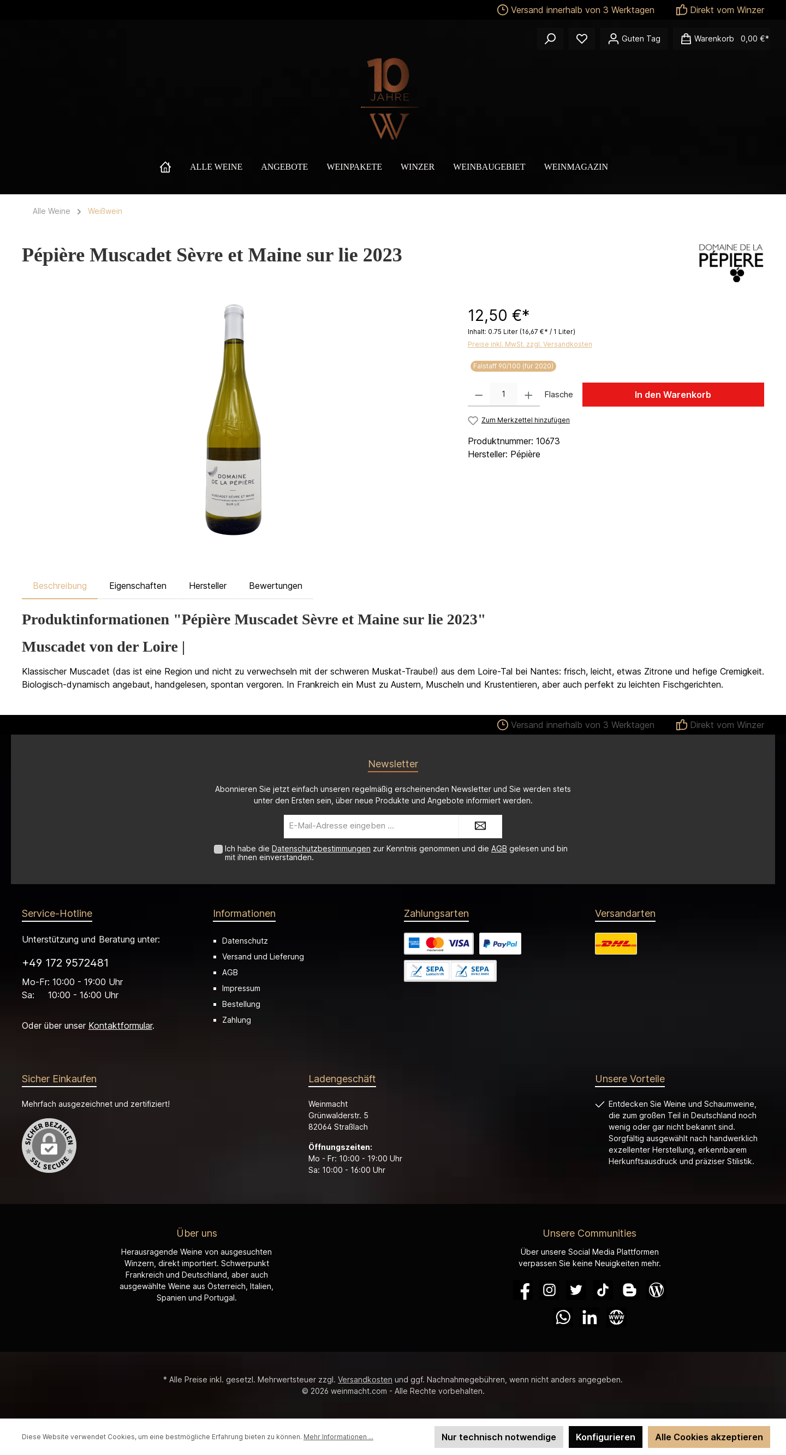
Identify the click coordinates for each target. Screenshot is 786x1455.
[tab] (60, 585)
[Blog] (656, 1290)
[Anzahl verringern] (479, 395)
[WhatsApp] (563, 1317)
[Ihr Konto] (634, 39)
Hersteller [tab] (208, 585)
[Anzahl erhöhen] (528, 395)
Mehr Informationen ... (338, 1437)
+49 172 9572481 (65, 962)
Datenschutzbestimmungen (321, 848)
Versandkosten (365, 1379)
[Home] (174, 167)
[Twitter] (576, 1290)
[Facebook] (522, 1290)
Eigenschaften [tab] (137, 585)
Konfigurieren (605, 1437)
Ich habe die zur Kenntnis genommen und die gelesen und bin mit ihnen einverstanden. (396, 853)
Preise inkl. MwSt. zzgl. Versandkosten (530, 344)
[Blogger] (629, 1290)
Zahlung (236, 1019)
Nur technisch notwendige (499, 1437)
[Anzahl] (503, 395)
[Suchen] (550, 39)
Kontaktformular (120, 1025)
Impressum (241, 988)
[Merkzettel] (582, 39)
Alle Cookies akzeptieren (709, 1437)
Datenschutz (245, 940)
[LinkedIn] (589, 1317)
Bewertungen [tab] (275, 585)
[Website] (616, 1317)
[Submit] (480, 826)
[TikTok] (603, 1290)
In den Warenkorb (673, 394)
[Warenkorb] (721, 39)
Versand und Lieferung (263, 956)
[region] (234, 421)
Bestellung (241, 1004)
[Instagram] (549, 1290)
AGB (499, 848)
